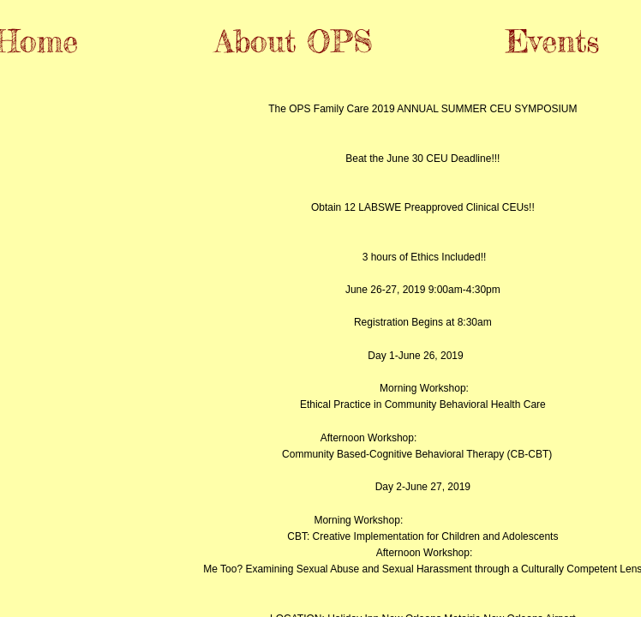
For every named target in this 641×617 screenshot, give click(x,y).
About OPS (294, 41)
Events (552, 41)
